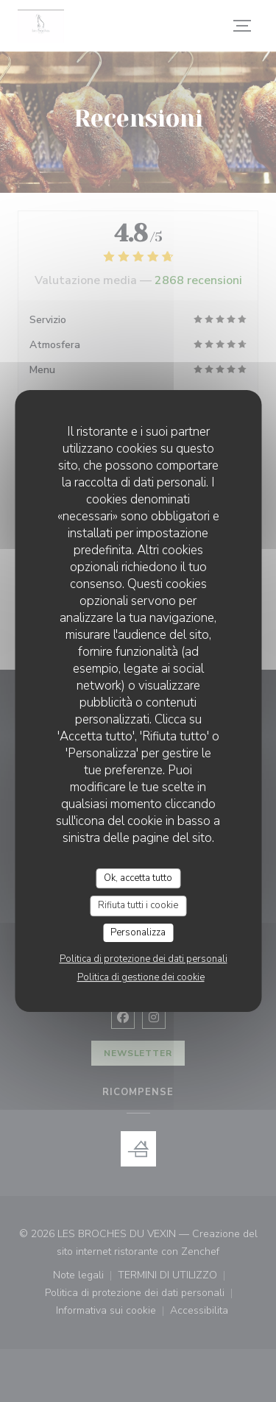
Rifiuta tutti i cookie (138, 905)
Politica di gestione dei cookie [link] (141, 977)
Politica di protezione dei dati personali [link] (143, 959)
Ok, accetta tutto (138, 878)
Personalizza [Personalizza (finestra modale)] (138, 932)
